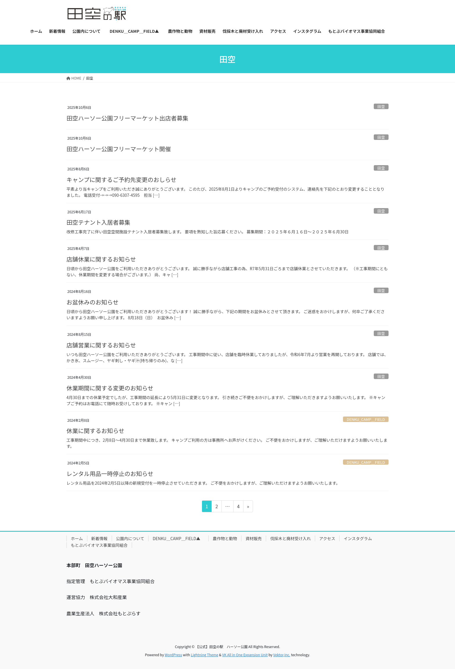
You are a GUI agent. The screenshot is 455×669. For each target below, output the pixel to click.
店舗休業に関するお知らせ (101, 259)
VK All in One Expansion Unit (245, 654)
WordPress (173, 654)
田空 (381, 106)
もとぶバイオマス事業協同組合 (99, 545)
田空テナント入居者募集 (98, 222)
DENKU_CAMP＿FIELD (366, 419)
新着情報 (99, 538)
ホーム (77, 538)
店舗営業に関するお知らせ (101, 345)
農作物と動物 (225, 538)
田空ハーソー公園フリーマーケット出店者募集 (127, 118)
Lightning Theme (204, 654)
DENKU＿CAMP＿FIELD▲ (178, 538)
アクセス (327, 538)
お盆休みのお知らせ (92, 302)
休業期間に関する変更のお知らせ (110, 388)
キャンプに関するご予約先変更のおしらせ (121, 179)
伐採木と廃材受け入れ (290, 538)
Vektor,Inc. (281, 654)
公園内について (130, 538)
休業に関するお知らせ (95, 430)
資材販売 (253, 538)
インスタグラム (358, 538)
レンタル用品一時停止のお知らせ (110, 473)
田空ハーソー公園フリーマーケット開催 (118, 149)
